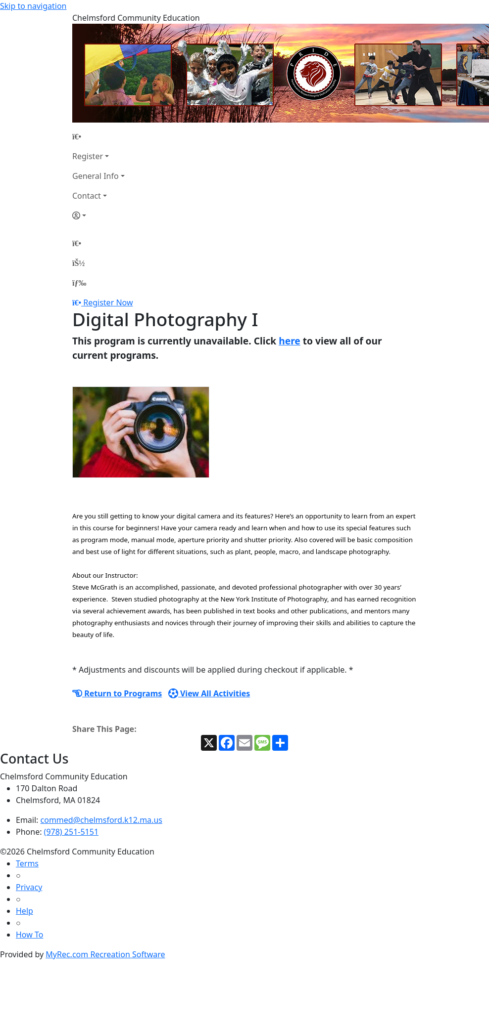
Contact (86, 195)
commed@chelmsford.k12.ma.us (101, 819)
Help (24, 910)
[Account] (98, 215)
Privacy (29, 887)
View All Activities (209, 693)
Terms (27, 863)
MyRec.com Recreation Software (105, 954)
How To (29, 934)
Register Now (108, 302)
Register (87, 156)
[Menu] (79, 283)
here (289, 340)
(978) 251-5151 (71, 831)
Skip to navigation (33, 5)
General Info (95, 176)
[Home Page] (98, 136)
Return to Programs (117, 693)
